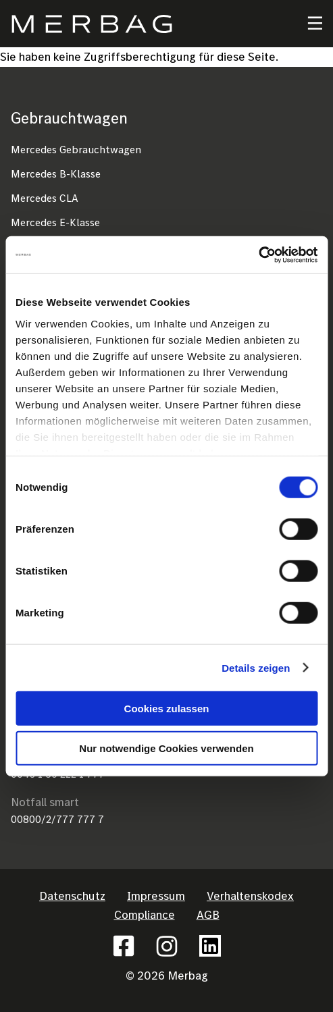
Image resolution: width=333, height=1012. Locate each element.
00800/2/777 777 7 (57, 819)
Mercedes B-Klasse (56, 173)
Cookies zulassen (166, 708)
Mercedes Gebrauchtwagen (76, 149)
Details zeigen (256, 667)
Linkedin (210, 946)
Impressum (156, 895)
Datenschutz (72, 895)
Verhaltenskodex (250, 895)
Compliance (144, 914)
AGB (208, 914)
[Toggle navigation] (306, 23)
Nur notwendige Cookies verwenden (166, 748)
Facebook (123, 946)
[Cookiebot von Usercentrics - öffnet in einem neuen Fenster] (258, 254)
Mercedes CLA (44, 197)
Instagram (167, 946)
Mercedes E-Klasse (55, 222)
